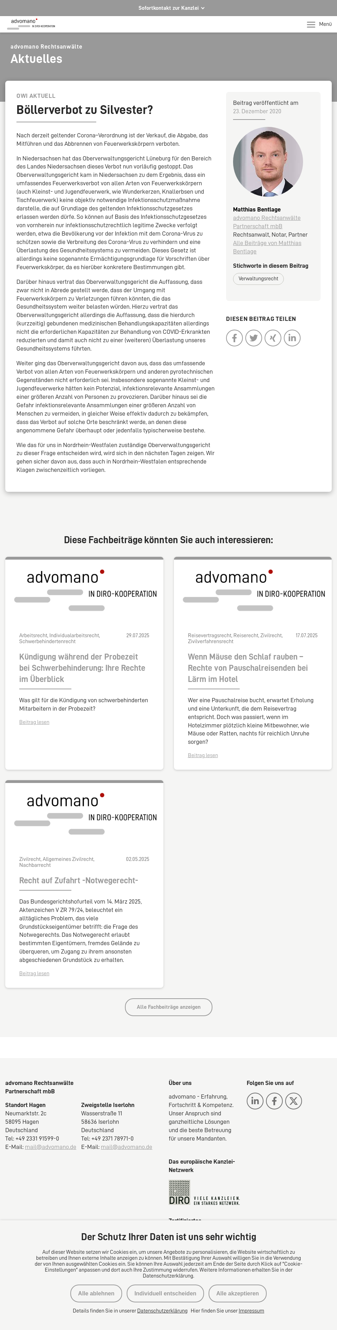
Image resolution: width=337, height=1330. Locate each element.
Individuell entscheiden (165, 1293)
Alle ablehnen (96, 1293)
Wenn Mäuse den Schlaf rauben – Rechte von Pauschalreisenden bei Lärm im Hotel (248, 668)
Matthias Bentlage (257, 209)
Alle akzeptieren (237, 1293)
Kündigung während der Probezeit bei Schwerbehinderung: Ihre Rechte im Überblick (82, 668)
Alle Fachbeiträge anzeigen (169, 1007)
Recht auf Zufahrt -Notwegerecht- (78, 880)
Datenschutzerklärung (162, 1311)
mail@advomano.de (50, 1147)
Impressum (251, 1311)
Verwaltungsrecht (258, 278)
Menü (319, 24)
